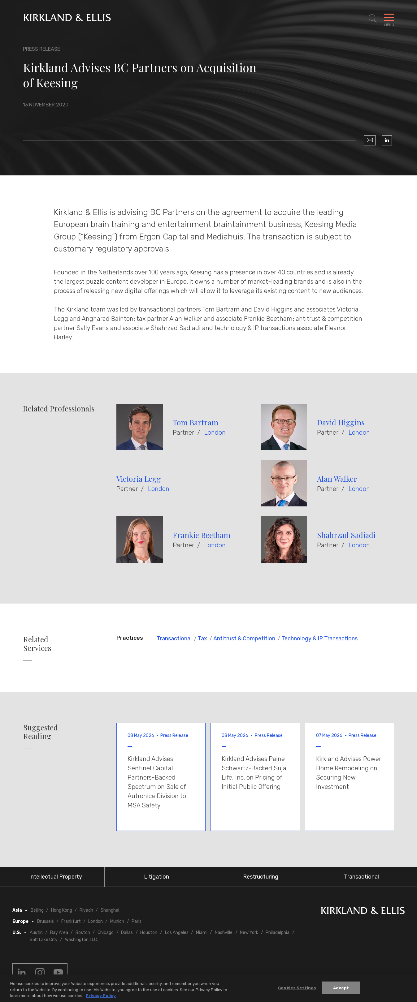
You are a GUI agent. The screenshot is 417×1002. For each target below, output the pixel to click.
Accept (341, 989)
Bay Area (59, 932)
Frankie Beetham (201, 535)
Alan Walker (337, 479)
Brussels (45, 921)
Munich (117, 921)
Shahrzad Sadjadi (346, 535)
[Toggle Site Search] (372, 18)
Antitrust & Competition (244, 638)
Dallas (127, 932)
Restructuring (260, 876)
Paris (136, 921)
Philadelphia (277, 932)
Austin (36, 932)
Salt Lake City (44, 939)
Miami (201, 932)
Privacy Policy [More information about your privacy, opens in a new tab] (101, 997)
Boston (83, 932)
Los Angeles (177, 932)
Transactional (174, 638)
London (215, 432)
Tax (202, 638)
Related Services (37, 643)
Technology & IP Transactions (319, 638)
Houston (148, 932)
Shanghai (110, 910)
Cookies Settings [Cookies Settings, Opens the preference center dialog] (297, 989)
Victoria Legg (138, 479)
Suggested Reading (40, 732)
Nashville (223, 932)
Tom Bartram (195, 422)
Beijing (37, 910)
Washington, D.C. (81, 939)
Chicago (106, 932)
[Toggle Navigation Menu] (389, 18)
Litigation (156, 876)
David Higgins (340, 422)
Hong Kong (61, 910)
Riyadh (86, 910)
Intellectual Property (55, 876)
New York (249, 932)
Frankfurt (71, 921)
